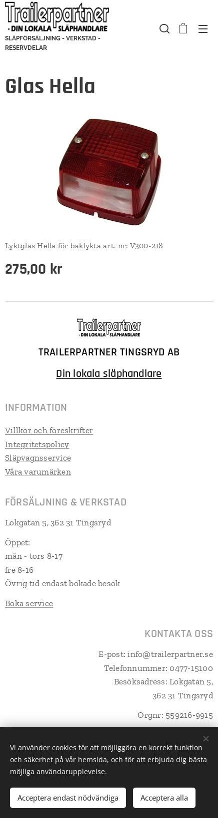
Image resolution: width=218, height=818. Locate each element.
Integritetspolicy (37, 444)
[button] (164, 28)
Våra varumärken (38, 471)
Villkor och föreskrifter (49, 430)
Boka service (29, 603)
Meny (203, 28)
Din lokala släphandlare (109, 374)
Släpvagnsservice (38, 458)
